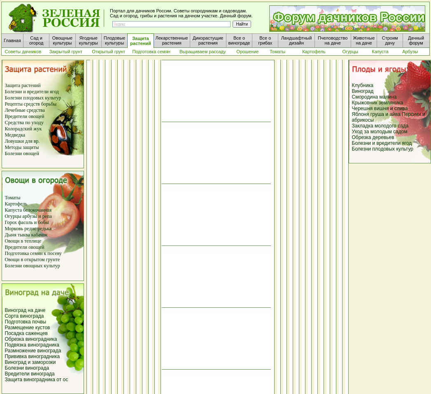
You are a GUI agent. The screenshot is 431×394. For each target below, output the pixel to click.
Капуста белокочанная (28, 210)
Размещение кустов (27, 327)
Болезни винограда (27, 368)
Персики (411, 114)
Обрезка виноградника (31, 339)
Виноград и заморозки (30, 362)
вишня (382, 108)
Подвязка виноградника (32, 345)
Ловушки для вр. (22, 141)
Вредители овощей (24, 116)
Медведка (15, 135)
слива (401, 108)
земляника (391, 103)
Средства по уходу (24, 122)
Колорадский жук (23, 129)
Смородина (365, 97)
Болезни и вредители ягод (32, 91)
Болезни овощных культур (32, 266)
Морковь (14, 228)
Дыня (10, 235)
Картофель (16, 204)
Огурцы (13, 216)
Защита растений (23, 85)
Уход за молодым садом (380, 131)
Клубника (363, 85)
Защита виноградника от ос (36, 379)
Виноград (363, 91)
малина (388, 97)
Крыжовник (364, 103)
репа (47, 216)
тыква (23, 235)
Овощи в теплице (23, 241)
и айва (392, 114)
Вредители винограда (30, 374)
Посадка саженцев (26, 333)
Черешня (363, 108)
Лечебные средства (25, 110)
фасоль (26, 222)
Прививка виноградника (32, 356)
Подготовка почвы (26, 322)
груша (377, 114)
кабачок (39, 235)
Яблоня (360, 114)
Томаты (13, 198)
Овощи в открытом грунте (32, 259)
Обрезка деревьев (373, 137)
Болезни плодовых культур (33, 98)
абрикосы (363, 120)
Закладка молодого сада (380, 126)
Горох (12, 222)
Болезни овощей (22, 153)
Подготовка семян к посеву (33, 253)
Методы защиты (22, 147)
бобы (43, 222)
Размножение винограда (33, 351)
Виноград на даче (25, 310)
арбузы (31, 216)
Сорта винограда (24, 316)
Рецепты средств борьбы (31, 104)
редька (44, 228)
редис (29, 228)
